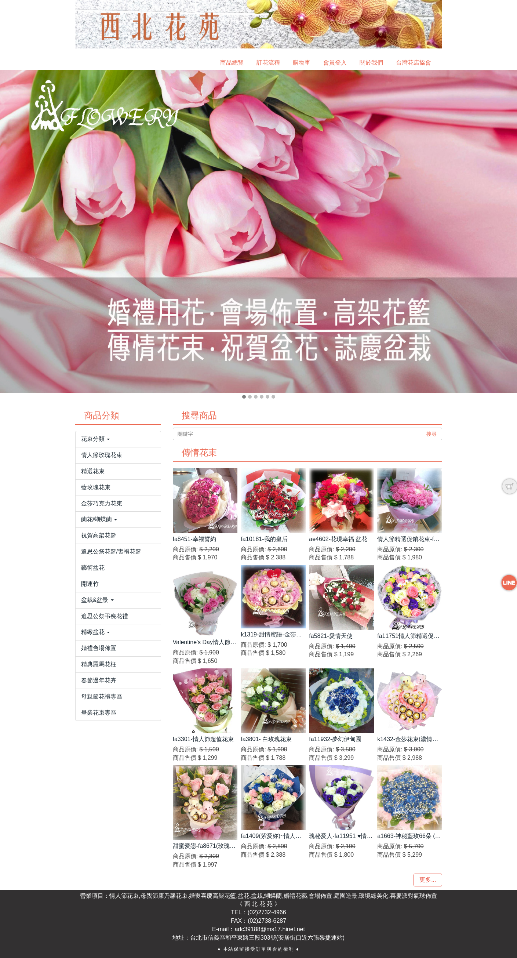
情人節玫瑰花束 (101, 455)
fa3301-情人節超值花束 (203, 739)
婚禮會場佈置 (98, 648)
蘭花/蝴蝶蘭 (99, 519)
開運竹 (90, 584)
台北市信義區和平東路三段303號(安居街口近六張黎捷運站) (267, 938)
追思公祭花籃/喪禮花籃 (111, 551)
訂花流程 (268, 62)
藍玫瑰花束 (95, 487)
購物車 (301, 62)
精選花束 (93, 471)
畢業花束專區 (98, 713)
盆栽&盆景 (97, 600)
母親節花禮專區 (101, 696)
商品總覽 (232, 62)
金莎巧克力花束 (101, 503)
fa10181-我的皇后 (264, 539)
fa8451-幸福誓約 (194, 539)
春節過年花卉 (98, 680)
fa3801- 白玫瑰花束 (266, 739)
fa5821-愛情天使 (330, 636)
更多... (427, 880)
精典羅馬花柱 (98, 664)
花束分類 (95, 439)
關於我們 (371, 62)
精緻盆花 (95, 632)
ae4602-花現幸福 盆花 (338, 539)
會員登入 (335, 62)
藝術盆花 (93, 568)
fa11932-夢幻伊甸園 (335, 739)
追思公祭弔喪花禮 (104, 616)
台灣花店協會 (413, 62)
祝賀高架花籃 (98, 535)
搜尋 (431, 434)
